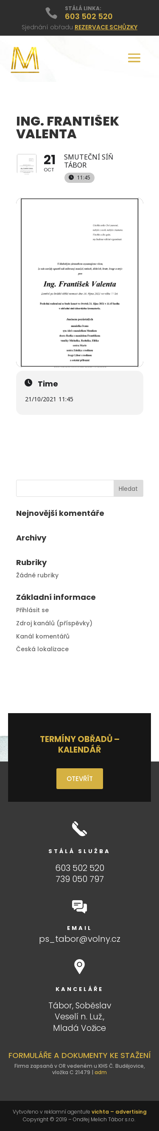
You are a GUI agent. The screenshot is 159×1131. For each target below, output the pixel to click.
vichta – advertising (119, 1111)
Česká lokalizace (42, 649)
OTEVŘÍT (80, 778)
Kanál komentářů (43, 636)
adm (101, 1072)
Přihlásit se (32, 610)
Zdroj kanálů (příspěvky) (54, 623)
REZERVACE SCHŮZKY (106, 27)
